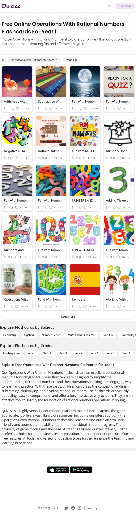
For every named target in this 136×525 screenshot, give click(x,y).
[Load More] (68, 317)
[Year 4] (79, 353)
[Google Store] (81, 470)
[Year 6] (110, 353)
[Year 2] (47, 353)
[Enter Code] (125, 6)
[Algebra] (29, 335)
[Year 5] (94, 353)
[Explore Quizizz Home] (11, 6)
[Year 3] (63, 353)
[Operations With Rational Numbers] (34, 60)
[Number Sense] (51, 335)
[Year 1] (71, 60)
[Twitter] (66, 508)
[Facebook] (73, 508)
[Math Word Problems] (81, 335)
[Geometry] (9, 335)
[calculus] (107, 335)
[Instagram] (79, 508)
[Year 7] (126, 353)
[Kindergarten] (11, 353)
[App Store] (58, 470)
